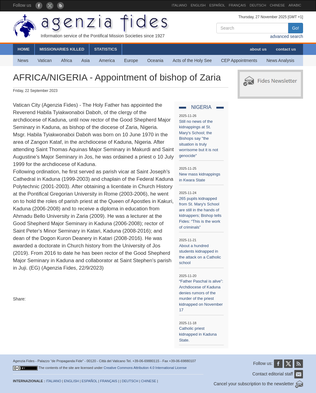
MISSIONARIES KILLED (62, 49)
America (107, 60)
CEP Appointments (239, 60)
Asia (85, 60)
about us (258, 49)
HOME (24, 49)
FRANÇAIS (237, 5)
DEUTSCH (258, 5)
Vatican (45, 60)
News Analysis (280, 60)
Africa (66, 60)
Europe (131, 60)
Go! (295, 28)
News (23, 60)
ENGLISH (198, 5)
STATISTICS (105, 49)
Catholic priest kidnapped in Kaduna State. (198, 334)
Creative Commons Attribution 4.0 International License (145, 368)
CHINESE (277, 5)
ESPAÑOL (217, 5)
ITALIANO (179, 5)
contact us (286, 49)
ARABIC (295, 5)
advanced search (286, 36)
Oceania (155, 60)
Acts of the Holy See (192, 60)
